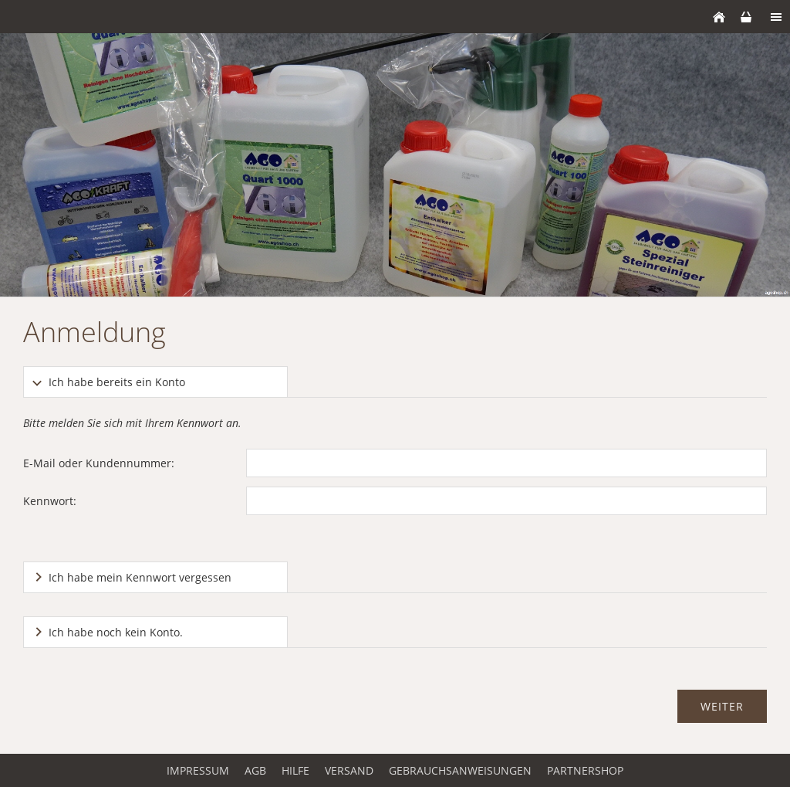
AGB (255, 770)
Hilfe (295, 770)
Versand (349, 770)
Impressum (198, 770)
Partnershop (585, 770)
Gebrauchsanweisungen (460, 770)
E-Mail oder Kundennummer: (98, 463)
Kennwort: (49, 501)
